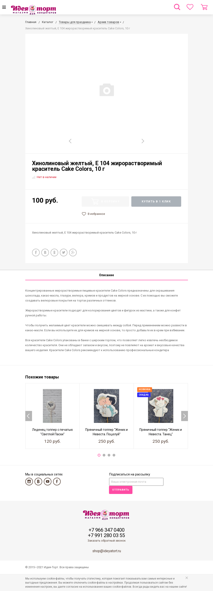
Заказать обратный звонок (107, 540)
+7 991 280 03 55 (106, 535)
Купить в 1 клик (156, 201)
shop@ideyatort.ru (106, 551)
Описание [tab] (106, 275)
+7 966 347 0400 (107, 530)
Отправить (120, 489)
